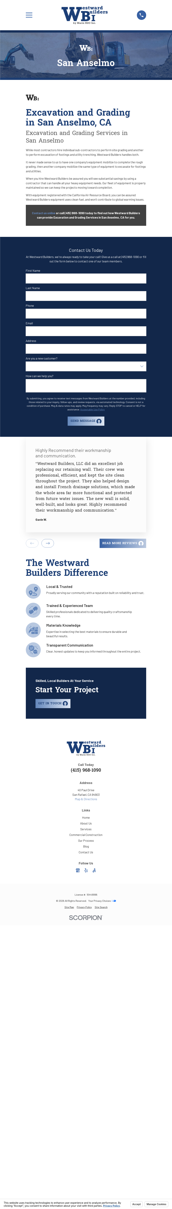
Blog (86, 846)
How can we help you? (39, 376)
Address (31, 340)
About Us (86, 823)
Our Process (86, 840)
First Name (33, 270)
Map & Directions (86, 799)
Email (29, 323)
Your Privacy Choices (102, 900)
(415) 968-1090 (86, 770)
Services (86, 829)
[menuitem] (69, 907)
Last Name (33, 288)
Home (86, 817)
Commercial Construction (85, 834)
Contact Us (86, 852)
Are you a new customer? (41, 358)
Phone (30, 305)
